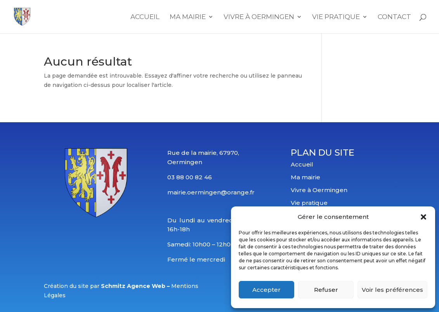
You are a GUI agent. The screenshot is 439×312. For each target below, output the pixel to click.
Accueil (145, 17)
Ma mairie (188, 17)
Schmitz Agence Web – (136, 286)
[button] (423, 217)
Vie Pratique (336, 17)
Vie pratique (309, 202)
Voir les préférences (392, 289)
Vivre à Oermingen (259, 17)
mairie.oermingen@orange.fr (211, 192)
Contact (394, 17)
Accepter (266, 289)
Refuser (326, 289)
